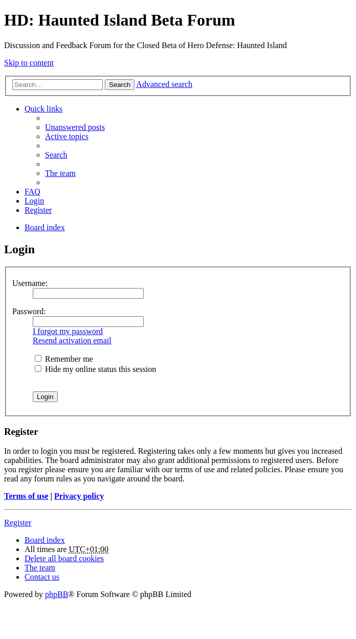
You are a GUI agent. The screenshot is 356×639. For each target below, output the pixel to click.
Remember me (64, 359)
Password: (29, 311)
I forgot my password (68, 331)
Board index (45, 540)
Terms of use (26, 496)
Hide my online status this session (95, 369)
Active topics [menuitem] (66, 136)
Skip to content (29, 62)
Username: (30, 283)
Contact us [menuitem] (42, 576)
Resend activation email (72, 340)
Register (17, 522)
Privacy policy (79, 496)
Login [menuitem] (34, 200)
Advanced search (164, 84)
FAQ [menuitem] (32, 191)
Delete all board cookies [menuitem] (64, 558)
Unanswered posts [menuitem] (75, 127)
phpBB (56, 594)
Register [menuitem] (38, 210)
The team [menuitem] (60, 173)
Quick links (43, 108)
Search (119, 85)
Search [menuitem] (56, 154)
